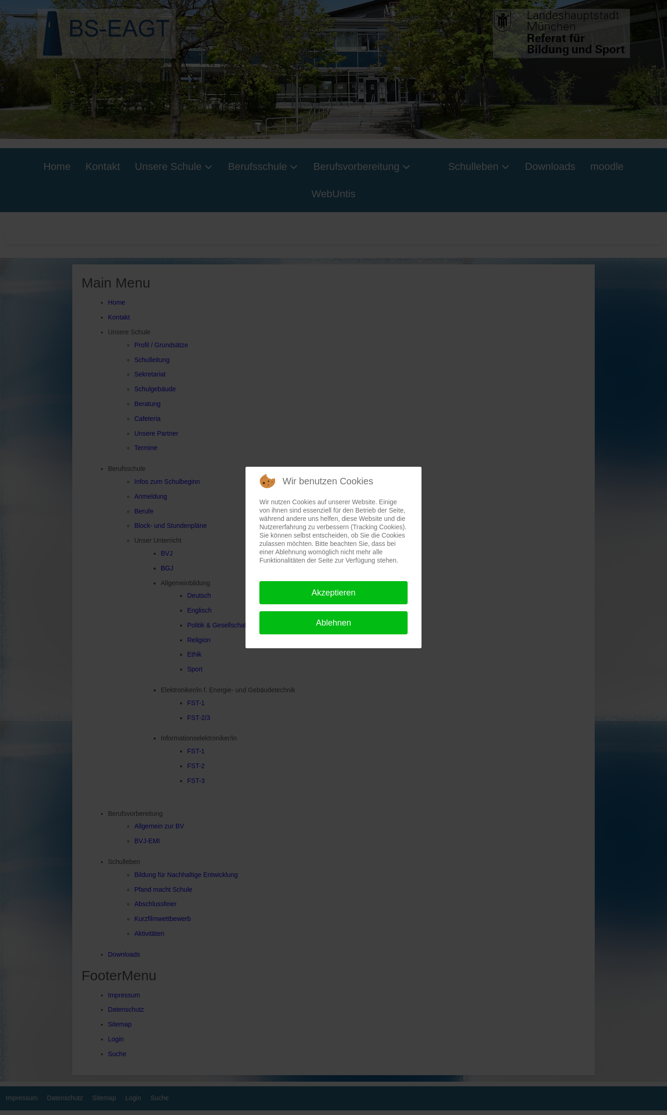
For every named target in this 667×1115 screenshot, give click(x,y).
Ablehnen (333, 622)
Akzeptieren (333, 592)
